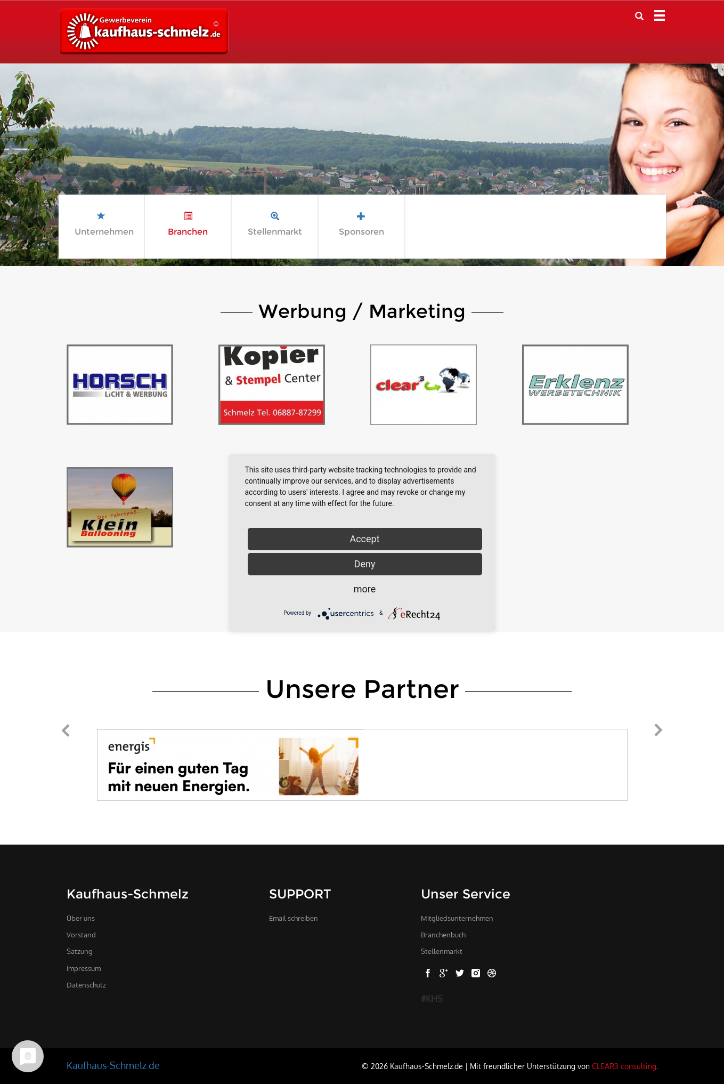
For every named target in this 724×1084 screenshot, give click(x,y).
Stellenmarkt (441, 951)
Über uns (81, 918)
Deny (365, 563)
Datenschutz (86, 985)
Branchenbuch (443, 934)
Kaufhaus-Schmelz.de (113, 1065)
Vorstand (81, 934)
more (365, 589)
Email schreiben (293, 918)
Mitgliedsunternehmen (457, 918)
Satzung (80, 951)
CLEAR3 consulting (624, 1066)
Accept (364, 538)
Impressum (84, 968)
